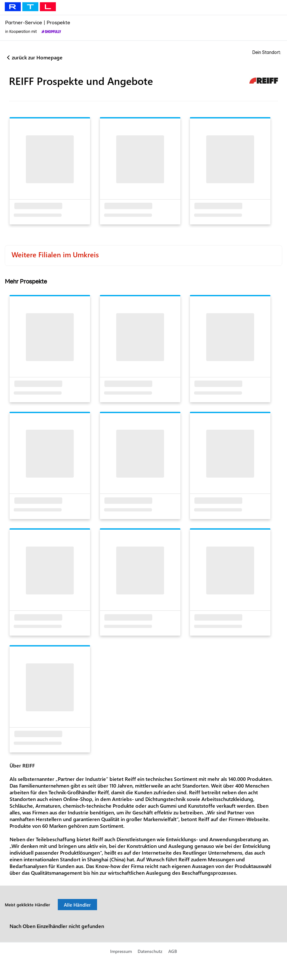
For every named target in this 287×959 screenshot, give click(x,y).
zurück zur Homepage (37, 57)
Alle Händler (77, 905)
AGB (172, 951)
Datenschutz (150, 951)
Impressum (121, 951)
